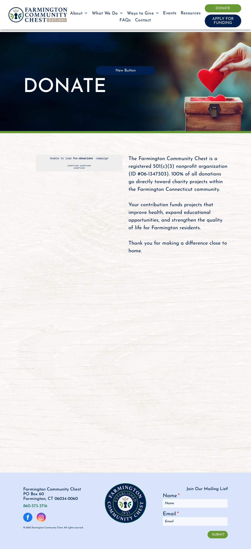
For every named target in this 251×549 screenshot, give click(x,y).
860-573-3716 (35, 506)
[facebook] (27, 518)
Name (170, 495)
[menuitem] (79, 13)
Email (169, 514)
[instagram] (41, 518)
